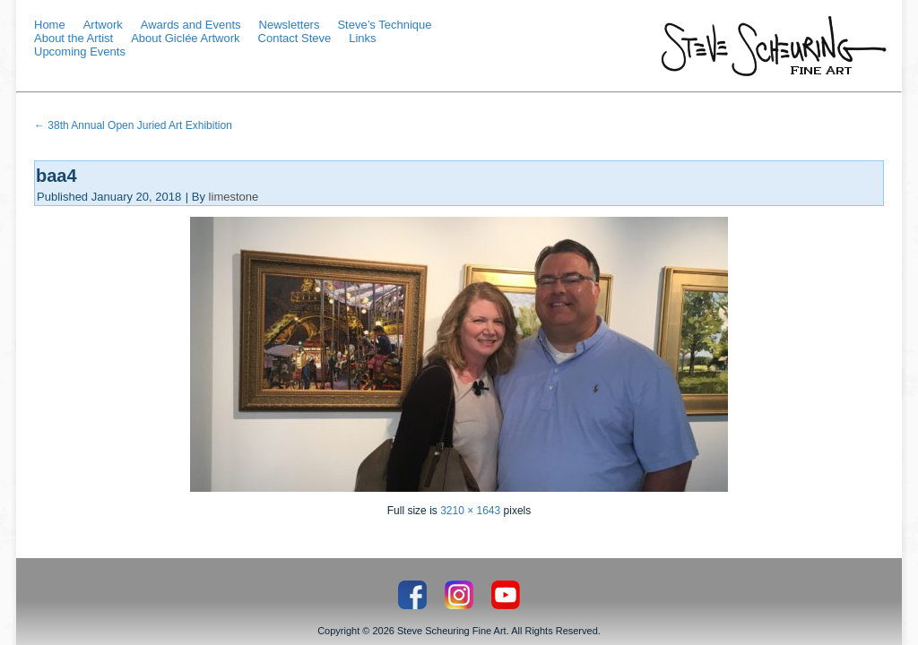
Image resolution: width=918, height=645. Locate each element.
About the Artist (73, 38)
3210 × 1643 (470, 510)
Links (362, 38)
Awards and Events (191, 24)
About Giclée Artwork (185, 38)
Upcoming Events (80, 51)
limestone (234, 196)
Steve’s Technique (384, 24)
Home (49, 24)
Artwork (103, 24)
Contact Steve (295, 38)
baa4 (56, 175)
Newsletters (289, 24)
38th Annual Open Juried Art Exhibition (133, 125)
